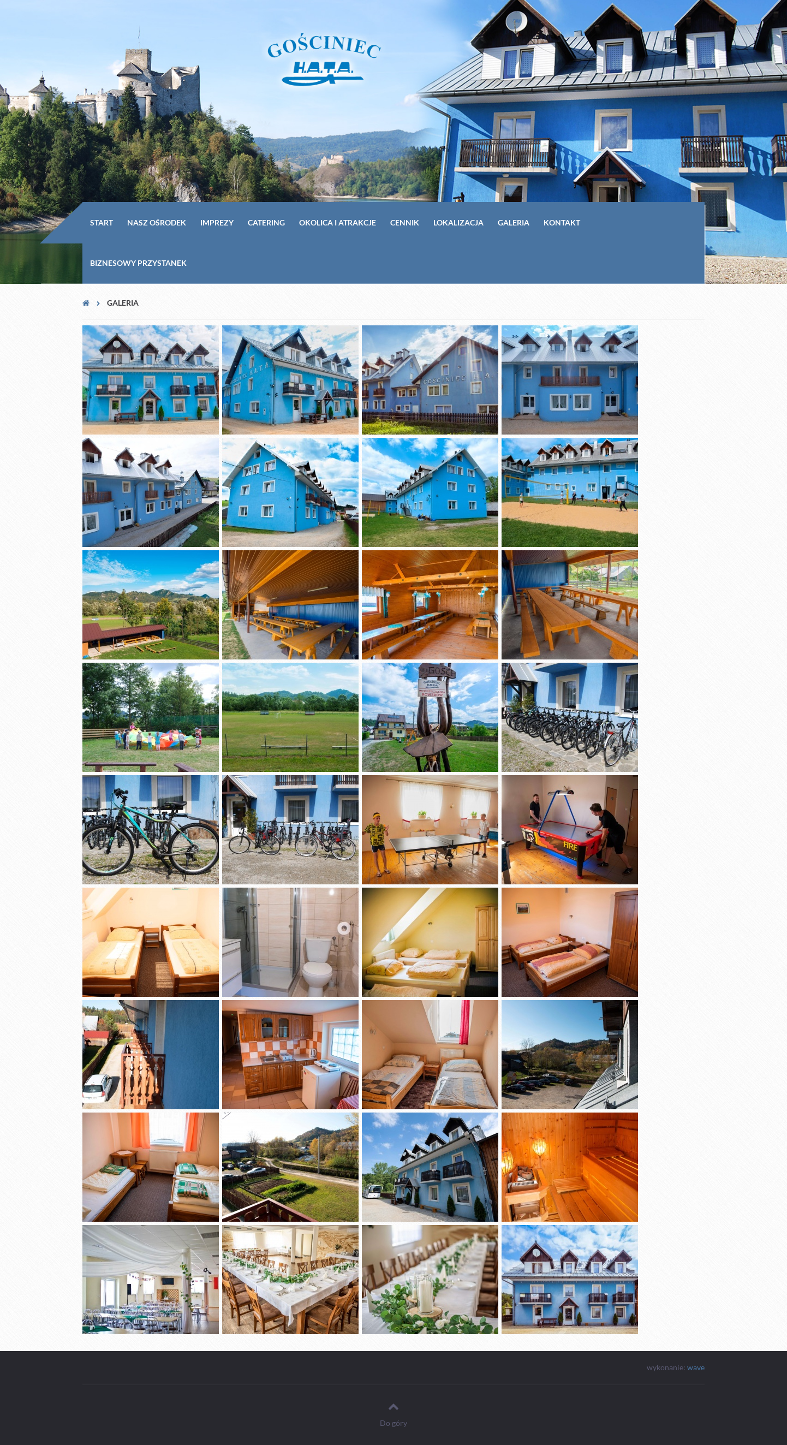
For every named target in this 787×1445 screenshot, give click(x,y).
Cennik (404, 222)
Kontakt (562, 222)
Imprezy (217, 222)
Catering (266, 222)
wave (696, 1367)
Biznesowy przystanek (138, 262)
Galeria (513, 222)
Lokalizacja (458, 222)
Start (101, 222)
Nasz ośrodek (156, 222)
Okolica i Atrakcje (337, 222)
